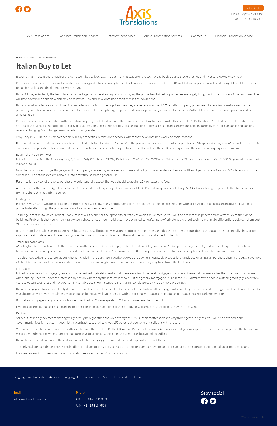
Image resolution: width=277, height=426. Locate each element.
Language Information (78, 377)
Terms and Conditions (127, 377)
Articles (30, 57)
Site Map (103, 377)
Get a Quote (253, 8)
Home (19, 57)
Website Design (249, 416)
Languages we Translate (29, 377)
